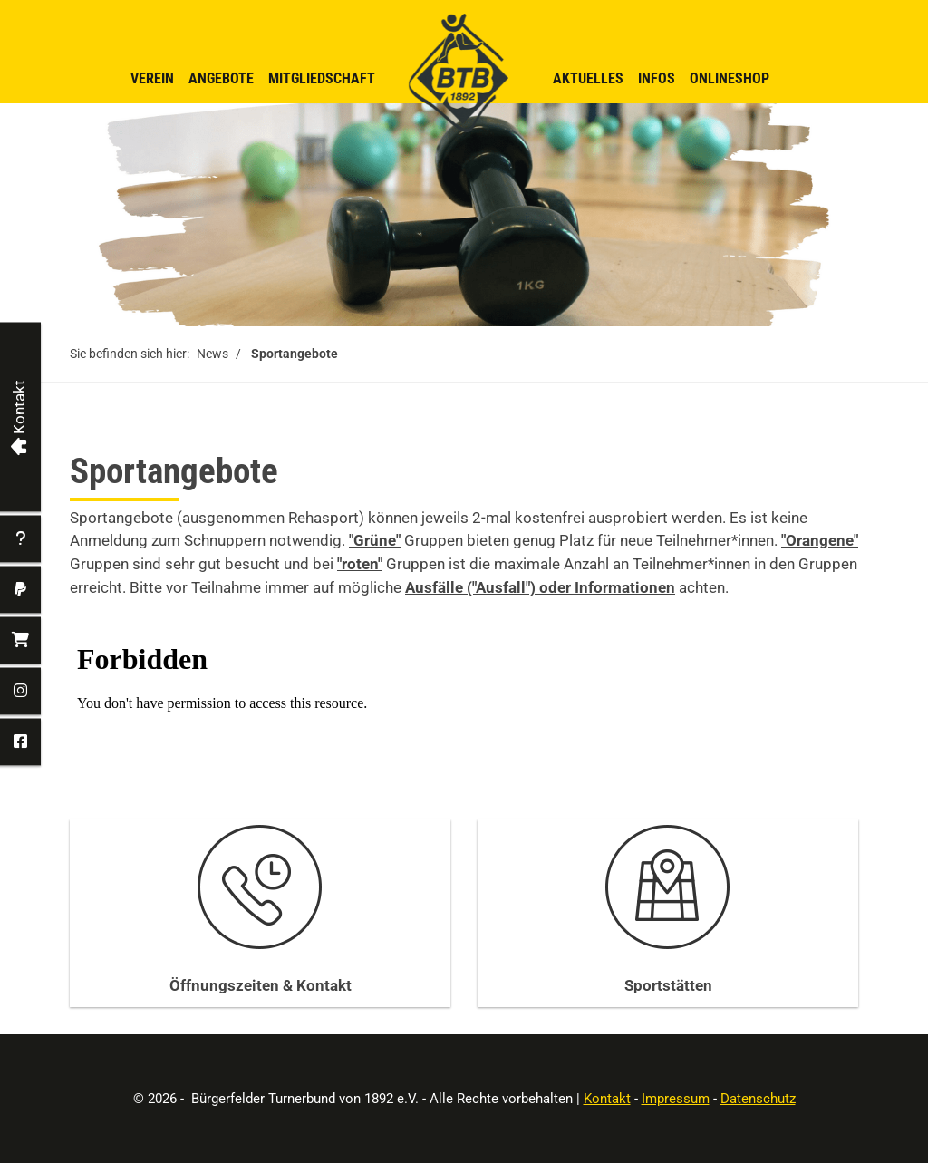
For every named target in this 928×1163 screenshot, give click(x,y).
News (212, 353)
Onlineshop (729, 78)
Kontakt (607, 1098)
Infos (656, 78)
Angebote (221, 78)
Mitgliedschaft (321, 78)
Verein (152, 78)
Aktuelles (588, 78)
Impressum (676, 1098)
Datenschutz (758, 1098)
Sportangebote (294, 353)
